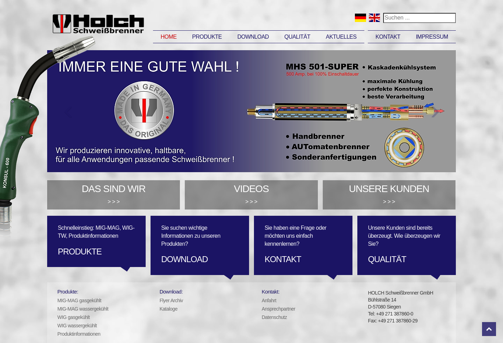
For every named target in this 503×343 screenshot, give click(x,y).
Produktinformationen (78, 334)
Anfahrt (269, 300)
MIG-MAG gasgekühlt (79, 300)
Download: (171, 292)
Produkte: (67, 292)
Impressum (432, 37)
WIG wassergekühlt (77, 325)
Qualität (297, 37)
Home (169, 37)
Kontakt (388, 37)
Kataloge (168, 309)
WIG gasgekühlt (73, 317)
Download (253, 37)
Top (489, 329)
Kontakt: (270, 292)
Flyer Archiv (171, 300)
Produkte (207, 37)
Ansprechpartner (278, 309)
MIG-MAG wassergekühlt (82, 309)
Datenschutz (274, 317)
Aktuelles (341, 37)
